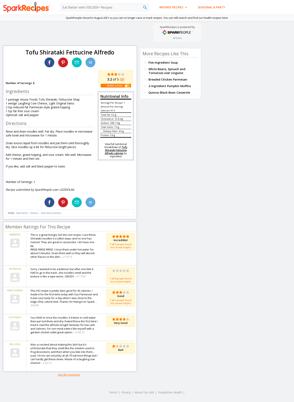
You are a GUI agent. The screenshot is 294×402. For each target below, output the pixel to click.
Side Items (22, 213)
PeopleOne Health (170, 392)
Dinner (34, 213)
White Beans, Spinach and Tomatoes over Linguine (166, 71)
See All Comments (69, 375)
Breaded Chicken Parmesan (167, 79)
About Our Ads (144, 392)
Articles (177, 38)
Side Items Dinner (51, 213)
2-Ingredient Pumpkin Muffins (169, 86)
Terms (113, 392)
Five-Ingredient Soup (163, 62)
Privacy (126, 392)
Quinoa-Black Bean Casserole (169, 92)
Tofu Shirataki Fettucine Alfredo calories (116, 150)
